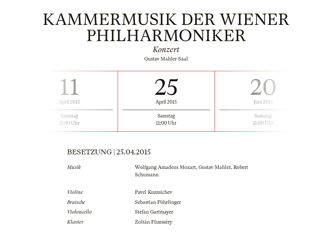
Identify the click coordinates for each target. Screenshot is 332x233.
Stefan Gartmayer (154, 212)
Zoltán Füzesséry (153, 222)
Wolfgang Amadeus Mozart (165, 167)
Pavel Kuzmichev (153, 192)
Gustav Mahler (214, 167)
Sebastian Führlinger (158, 202)
